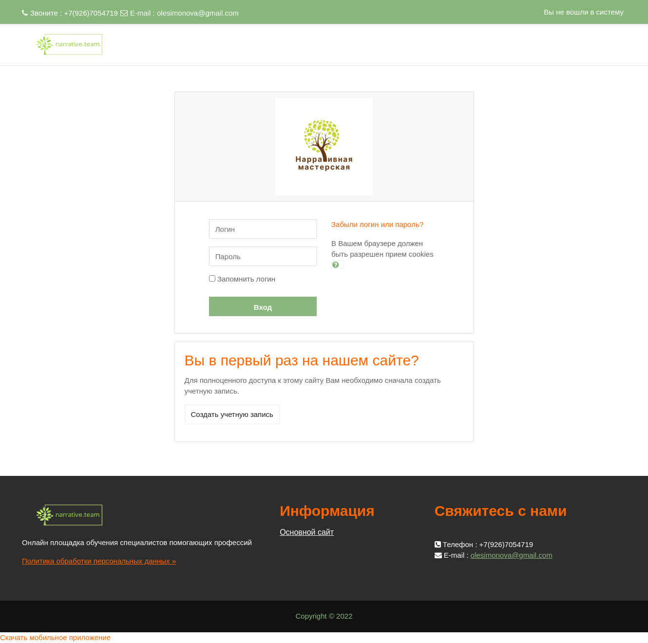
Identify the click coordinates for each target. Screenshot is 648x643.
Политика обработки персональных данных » (99, 561)
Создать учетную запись (232, 414)
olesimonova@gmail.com (198, 13)
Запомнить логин (246, 279)
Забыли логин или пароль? (377, 224)
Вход (263, 307)
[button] (337, 264)
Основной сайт (307, 532)
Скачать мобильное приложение (55, 637)
